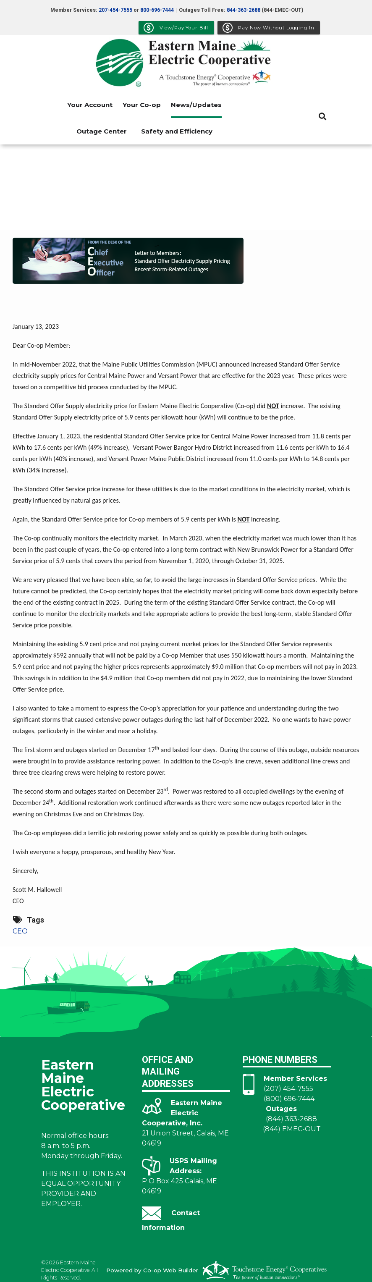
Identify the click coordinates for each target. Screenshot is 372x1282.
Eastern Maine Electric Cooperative (83, 1084)
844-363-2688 (243, 10)
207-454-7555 (115, 10)
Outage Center (101, 131)
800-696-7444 (157, 10)
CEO (20, 931)
